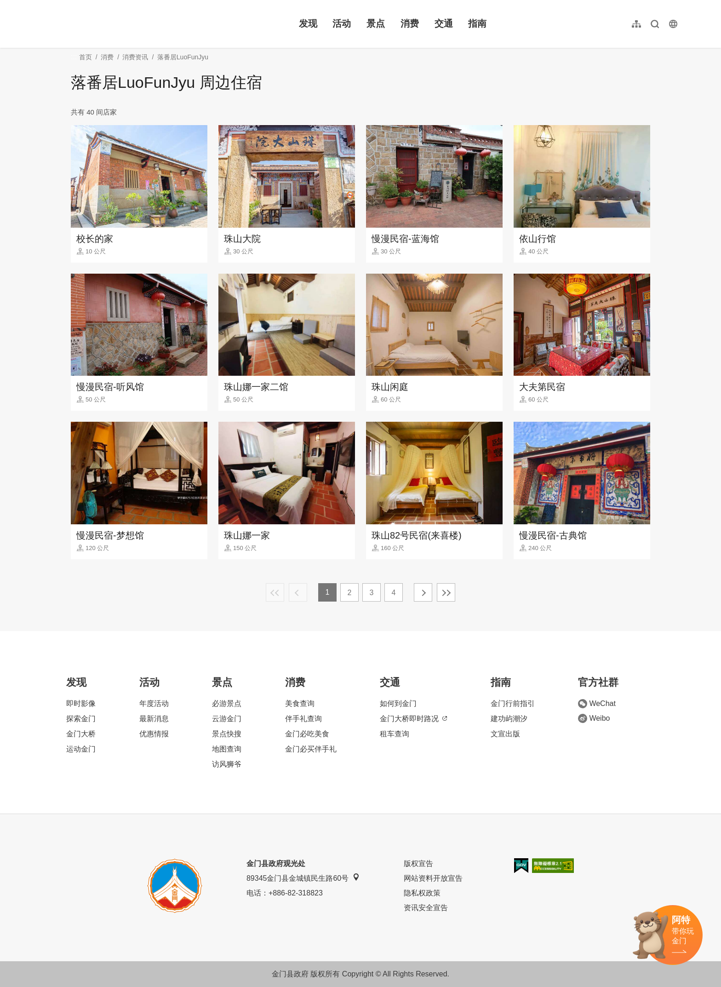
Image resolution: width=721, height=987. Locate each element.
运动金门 (81, 749)
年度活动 (154, 703)
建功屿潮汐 (509, 719)
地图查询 (226, 749)
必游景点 (226, 703)
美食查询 (300, 703)
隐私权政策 (422, 893)
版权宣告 (418, 863)
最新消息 (154, 719)
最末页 (446, 592)
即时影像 (81, 703)
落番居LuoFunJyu (182, 57)
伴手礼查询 (303, 719)
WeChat (597, 703)
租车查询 (394, 734)
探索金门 (81, 719)
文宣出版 (505, 734)
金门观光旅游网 (98, 23)
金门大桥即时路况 (413, 719)
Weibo (594, 718)
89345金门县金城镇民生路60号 (303, 877)
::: (42, 5)
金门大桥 (81, 734)
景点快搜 (226, 734)
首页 (85, 57)
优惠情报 (154, 734)
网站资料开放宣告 (433, 878)
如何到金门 (398, 703)
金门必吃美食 (307, 734)
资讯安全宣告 (426, 908)
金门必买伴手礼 (311, 749)
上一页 (298, 592)
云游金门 (226, 719)
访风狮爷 (226, 764)
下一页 (423, 592)
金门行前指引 (513, 703)
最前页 (275, 592)
